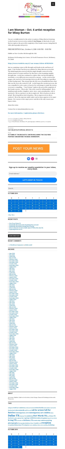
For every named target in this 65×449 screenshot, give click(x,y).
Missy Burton (27, 118)
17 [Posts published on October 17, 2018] (25, 205)
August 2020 (12, 353)
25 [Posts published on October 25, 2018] (32, 208)
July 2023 (11, 301)
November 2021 (13, 331)
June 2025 (12, 270)
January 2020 (13, 363)
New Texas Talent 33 (15, 223)
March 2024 (12, 289)
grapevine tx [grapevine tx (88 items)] (21, 418)
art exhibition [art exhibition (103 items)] (21, 407)
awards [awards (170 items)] (21, 410)
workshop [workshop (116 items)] (51, 425)
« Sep (9, 215)
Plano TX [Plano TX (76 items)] (32, 423)
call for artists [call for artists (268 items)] (37, 410)
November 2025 (13, 262)
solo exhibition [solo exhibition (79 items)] (33, 425)
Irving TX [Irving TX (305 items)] (12, 420)
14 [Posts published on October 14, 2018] (53, 203)
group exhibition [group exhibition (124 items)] (31, 418)
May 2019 (12, 375)
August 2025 (12, 267)
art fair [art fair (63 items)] (27, 407)
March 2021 (12, 343)
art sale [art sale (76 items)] (51, 407)
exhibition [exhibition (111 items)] (29, 416)
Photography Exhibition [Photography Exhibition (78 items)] (24, 423)
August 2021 (12, 335)
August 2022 (12, 317)
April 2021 (12, 341)
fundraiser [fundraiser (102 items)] (11, 418)
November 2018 (13, 384)
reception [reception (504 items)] (46, 422)
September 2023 (14, 298)
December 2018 (13, 383)
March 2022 (12, 325)
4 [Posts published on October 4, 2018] (32, 200)
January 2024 (13, 292)
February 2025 (13, 275)
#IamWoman (15, 121)
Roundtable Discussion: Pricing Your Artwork (21, 226)
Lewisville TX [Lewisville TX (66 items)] (20, 420)
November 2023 (13, 295)
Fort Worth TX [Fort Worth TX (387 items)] (40, 415)
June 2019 (12, 374)
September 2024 (14, 281)
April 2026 (12, 256)
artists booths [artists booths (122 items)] (39, 407)
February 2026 (13, 259)
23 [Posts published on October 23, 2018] (18, 208)
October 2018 (13, 386)
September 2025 (13, 265)
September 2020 (14, 351)
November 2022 (13, 313)
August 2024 (12, 283)
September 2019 (13, 369)
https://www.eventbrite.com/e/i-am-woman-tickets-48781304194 (30, 63)
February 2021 (13, 344)
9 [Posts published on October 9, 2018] (18, 203)
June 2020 (12, 356)
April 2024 (12, 287)
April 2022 (12, 323)
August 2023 (12, 299)
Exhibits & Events (18, 120)
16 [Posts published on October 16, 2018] (18, 205)
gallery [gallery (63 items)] (16, 418)
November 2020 (13, 348)
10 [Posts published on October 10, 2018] (25, 203)
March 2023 (12, 307)
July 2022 (11, 319)
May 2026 (12, 255)
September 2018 (13, 387)
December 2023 (13, 293)
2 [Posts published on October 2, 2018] (18, 200)
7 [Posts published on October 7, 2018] (53, 200)
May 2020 (12, 357)
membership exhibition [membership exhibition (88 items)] (39, 420)
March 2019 (12, 378)
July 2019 (11, 372)
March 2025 (12, 274)
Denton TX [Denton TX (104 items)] (23, 416)
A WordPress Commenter (16, 245)
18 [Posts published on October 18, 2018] (32, 205)
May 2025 (12, 271)
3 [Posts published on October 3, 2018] (25, 200)
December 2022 (13, 311)
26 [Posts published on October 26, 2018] (39, 208)
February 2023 (13, 308)
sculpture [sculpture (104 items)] (27, 425)
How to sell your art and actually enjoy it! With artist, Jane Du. (26, 228)
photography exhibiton (34, 121)
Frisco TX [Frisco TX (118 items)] (52, 416)
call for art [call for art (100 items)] (28, 410)
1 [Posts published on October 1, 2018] (11, 200)
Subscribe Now (14, 236)
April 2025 (12, 273)
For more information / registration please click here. (26, 113)
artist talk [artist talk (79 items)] (46, 407)
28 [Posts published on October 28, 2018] (53, 208)
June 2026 (12, 253)
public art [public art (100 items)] (38, 423)
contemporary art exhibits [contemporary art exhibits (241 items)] (39, 413)
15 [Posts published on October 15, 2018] (11, 205)
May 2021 (12, 340)
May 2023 (12, 304)
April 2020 (12, 359)
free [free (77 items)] (48, 416)
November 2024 (13, 278)
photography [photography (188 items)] (13, 423)
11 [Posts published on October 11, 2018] (32, 203)
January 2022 (13, 328)
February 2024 (13, 290)
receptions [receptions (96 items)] (11, 425)
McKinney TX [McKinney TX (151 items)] (28, 420)
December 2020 (13, 347)
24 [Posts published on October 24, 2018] (25, 208)
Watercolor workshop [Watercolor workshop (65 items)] (43, 425)
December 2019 (13, 365)
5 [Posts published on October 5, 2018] (39, 200)
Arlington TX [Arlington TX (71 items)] (11, 407)
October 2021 (13, 332)
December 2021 (13, 329)
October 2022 (13, 314)
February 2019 (13, 380)
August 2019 (12, 371)
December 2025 (13, 261)
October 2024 (13, 280)
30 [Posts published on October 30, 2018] (18, 211)
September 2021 (13, 334)
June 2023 (12, 302)
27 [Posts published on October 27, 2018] (46, 208)
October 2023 (13, 296)
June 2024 (12, 286)
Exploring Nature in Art (15, 229)
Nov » (13, 215)
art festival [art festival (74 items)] (31, 407)
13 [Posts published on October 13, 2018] (46, 203)
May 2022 (12, 322)
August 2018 (12, 389)
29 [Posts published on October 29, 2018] (11, 211)
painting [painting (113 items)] (49, 420)
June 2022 (12, 320)
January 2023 (13, 310)
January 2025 (13, 277)
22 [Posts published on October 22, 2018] (11, 208)
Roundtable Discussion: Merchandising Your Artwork (23, 225)
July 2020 (12, 354)
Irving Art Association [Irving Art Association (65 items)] (52, 418)
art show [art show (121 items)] (16, 410)
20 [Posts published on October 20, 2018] (46, 205)
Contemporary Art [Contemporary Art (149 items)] (21, 413)
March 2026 (12, 258)
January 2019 (13, 381)
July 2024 (11, 284)
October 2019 (13, 368)
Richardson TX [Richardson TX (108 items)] (18, 425)
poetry (43, 121)
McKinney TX (23, 121)
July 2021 (11, 337)
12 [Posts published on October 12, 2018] (39, 203)
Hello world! (28, 245)
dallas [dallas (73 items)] (51, 412)
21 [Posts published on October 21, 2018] (53, 205)
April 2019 (12, 377)
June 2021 (12, 338)
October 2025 (13, 264)
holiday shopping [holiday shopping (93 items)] (41, 418)
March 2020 (12, 360)
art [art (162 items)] (15, 408)
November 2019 (13, 366)
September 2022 (14, 316)
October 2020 (13, 350)
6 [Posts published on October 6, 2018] (46, 200)
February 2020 (13, 362)
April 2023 (12, 305)
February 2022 (13, 326)
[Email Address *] (32, 173)
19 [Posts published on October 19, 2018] (39, 205)
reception (48, 121)
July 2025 (11, 268)
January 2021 (13, 346)
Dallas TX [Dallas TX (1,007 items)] (13, 415)
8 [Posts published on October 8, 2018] (11, 203)
